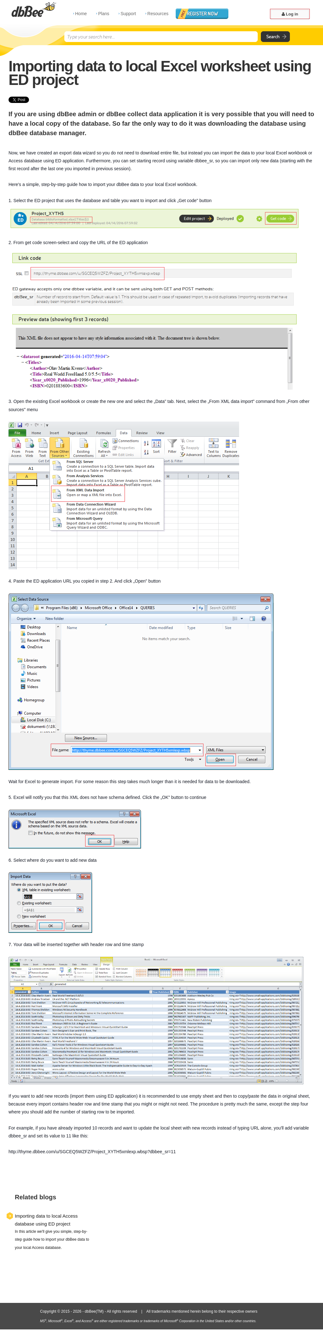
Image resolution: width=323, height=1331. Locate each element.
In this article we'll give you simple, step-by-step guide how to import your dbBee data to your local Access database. (52, 1239)
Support (128, 13)
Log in (290, 14)
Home (81, 13)
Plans (103, 13)
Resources (157, 13)
